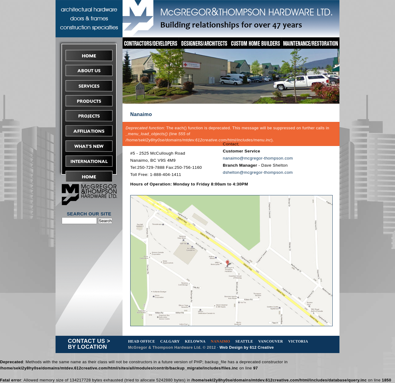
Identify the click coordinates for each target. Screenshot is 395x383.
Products (89, 100)
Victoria (298, 341)
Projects (89, 116)
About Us (89, 70)
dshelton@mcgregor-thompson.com (258, 172)
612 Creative (262, 347)
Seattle (244, 341)
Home (89, 55)
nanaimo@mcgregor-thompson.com (258, 158)
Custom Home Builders (256, 43)
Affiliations (89, 131)
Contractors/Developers (151, 43)
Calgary (170, 341)
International (89, 161)
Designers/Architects (204, 43)
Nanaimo (220, 341)
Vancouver (270, 341)
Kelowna (195, 341)
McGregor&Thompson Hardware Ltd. (231, 17)
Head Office (141, 341)
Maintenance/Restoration (310, 43)
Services (89, 85)
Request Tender (89, 176)
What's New (89, 146)
